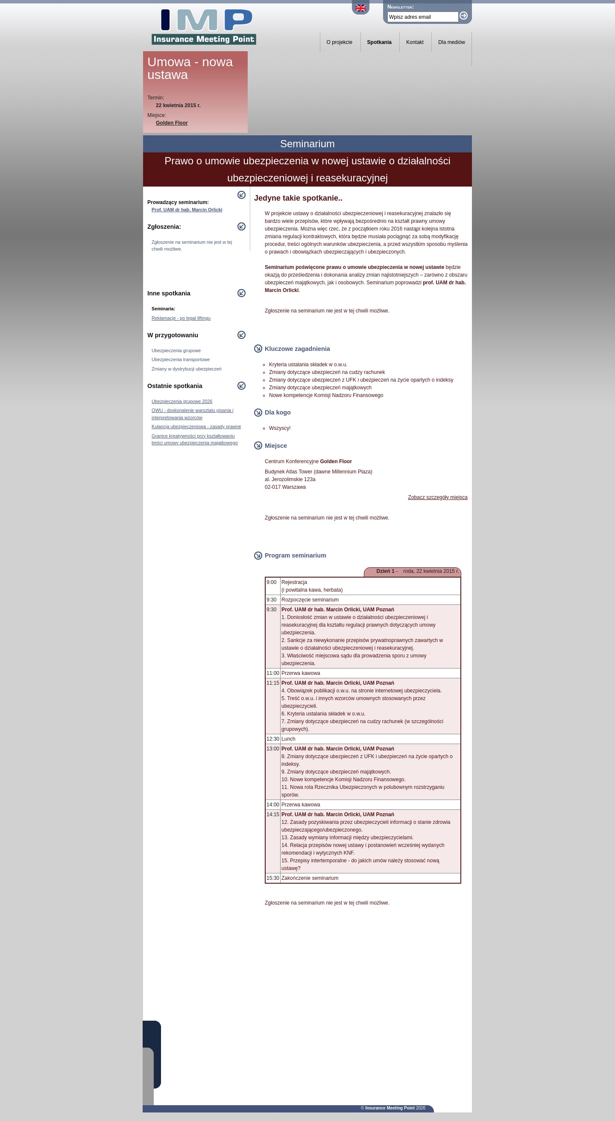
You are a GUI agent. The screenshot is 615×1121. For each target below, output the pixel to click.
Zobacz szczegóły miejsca (438, 497)
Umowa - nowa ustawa (190, 68)
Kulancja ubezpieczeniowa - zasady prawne (196, 426)
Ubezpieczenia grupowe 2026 (182, 401)
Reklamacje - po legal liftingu (181, 318)
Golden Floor (172, 123)
